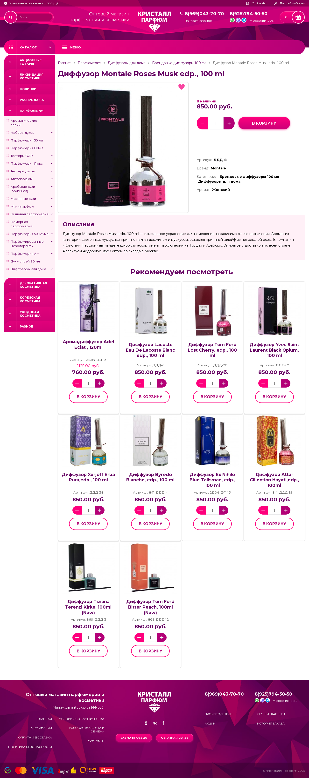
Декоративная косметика (33, 284)
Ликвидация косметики (31, 76)
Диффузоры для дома (28, 269)
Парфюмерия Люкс (27, 163)
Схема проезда (134, 737)
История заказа (271, 723)
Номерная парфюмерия (22, 224)
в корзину (264, 123)
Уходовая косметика (30, 313)
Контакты (95, 740)
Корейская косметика (30, 299)
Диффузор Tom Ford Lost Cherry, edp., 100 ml (212, 350)
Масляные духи (23, 199)
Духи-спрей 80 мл (25, 261)
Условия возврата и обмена (86, 729)
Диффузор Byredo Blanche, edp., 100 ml (150, 477)
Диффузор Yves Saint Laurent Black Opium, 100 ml (274, 350)
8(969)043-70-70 (204, 13)
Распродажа (32, 100)
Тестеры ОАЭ (22, 156)
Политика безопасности (30, 747)
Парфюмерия (32, 111)
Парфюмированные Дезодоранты (27, 244)
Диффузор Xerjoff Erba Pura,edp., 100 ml (88, 477)
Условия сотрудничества (81, 719)
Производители (218, 714)
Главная (64, 63)
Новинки (28, 89)
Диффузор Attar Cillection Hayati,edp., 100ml (274, 480)
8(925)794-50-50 (248, 13)
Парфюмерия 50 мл (27, 140)
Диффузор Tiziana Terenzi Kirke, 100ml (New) (88, 607)
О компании (41, 728)
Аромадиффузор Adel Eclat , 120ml (88, 344)
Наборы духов (22, 132)
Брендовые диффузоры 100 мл (179, 63)
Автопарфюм (22, 179)
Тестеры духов (23, 171)
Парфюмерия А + (25, 253)
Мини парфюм (22, 206)
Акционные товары (31, 62)
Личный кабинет (271, 714)
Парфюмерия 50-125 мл (30, 234)
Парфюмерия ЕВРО (27, 148)
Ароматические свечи (24, 123)
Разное (26, 326)
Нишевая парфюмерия (30, 214)
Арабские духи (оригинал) (23, 189)
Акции (210, 723)
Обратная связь (174, 737)
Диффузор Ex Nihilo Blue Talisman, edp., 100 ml (212, 480)
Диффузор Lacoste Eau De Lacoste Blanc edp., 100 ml (150, 350)
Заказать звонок (198, 21)
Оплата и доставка (35, 737)
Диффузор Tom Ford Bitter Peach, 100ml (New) (150, 607)
